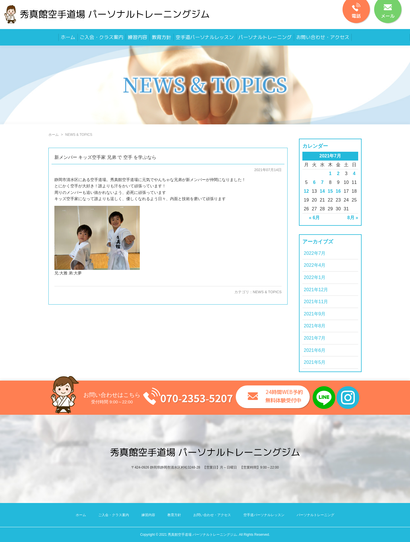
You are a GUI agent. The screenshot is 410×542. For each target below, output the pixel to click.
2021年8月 (315, 325)
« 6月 (314, 217)
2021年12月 (316, 289)
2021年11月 (316, 301)
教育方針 (161, 37)
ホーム (68, 37)
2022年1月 (315, 277)
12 (306, 191)
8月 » (352, 217)
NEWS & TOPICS (267, 292)
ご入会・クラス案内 (101, 37)
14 (322, 191)
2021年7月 (315, 338)
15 (330, 191)
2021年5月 (315, 362)
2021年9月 (315, 313)
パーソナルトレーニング (265, 37)
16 (338, 191)
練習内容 (137, 37)
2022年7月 (315, 253)
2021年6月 (315, 350)
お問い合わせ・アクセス (322, 37)
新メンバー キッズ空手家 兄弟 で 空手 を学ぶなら (105, 157)
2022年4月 (315, 265)
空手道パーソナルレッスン (205, 37)
